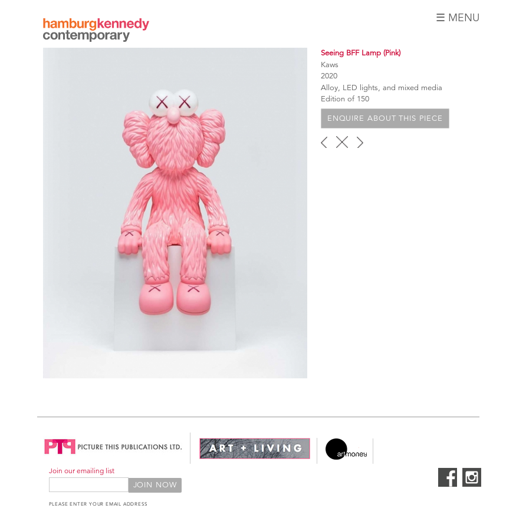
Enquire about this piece (385, 118)
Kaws (329, 65)
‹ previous (324, 142)
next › (360, 142)
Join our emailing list (81, 470)
